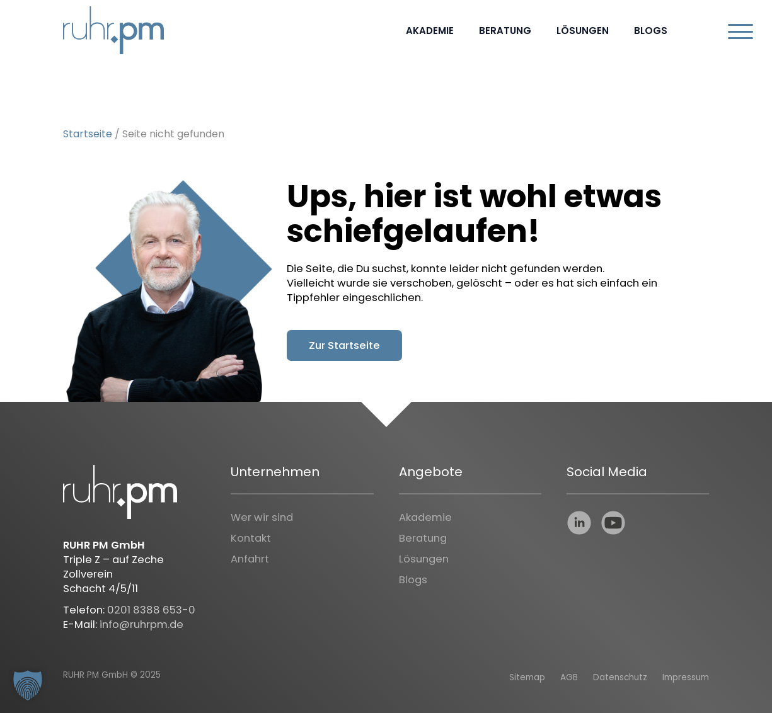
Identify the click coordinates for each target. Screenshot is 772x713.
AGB (569, 677)
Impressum (685, 677)
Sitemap (527, 677)
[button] (27, 685)
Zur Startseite (344, 345)
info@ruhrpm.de (141, 624)
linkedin (579, 522)
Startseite (87, 134)
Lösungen (582, 30)
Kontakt (251, 538)
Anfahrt (250, 559)
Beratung (505, 30)
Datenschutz (620, 677)
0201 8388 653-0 (151, 610)
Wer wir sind (262, 517)
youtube (613, 522)
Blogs (650, 30)
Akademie (430, 30)
